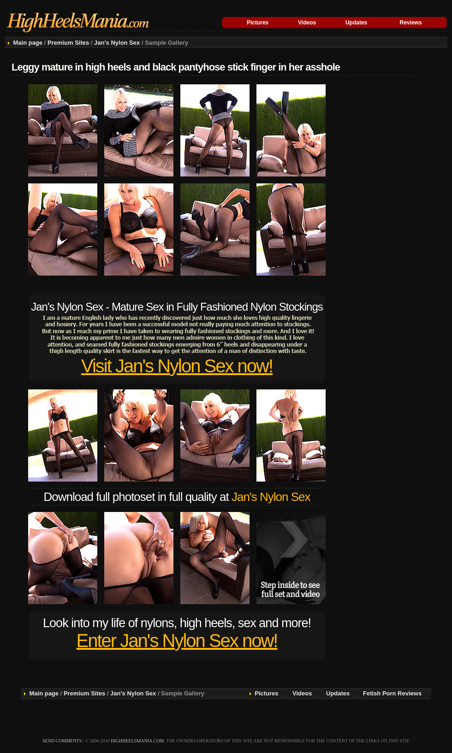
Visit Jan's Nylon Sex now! (177, 366)
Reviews (411, 22)
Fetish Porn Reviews (392, 693)
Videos (307, 22)
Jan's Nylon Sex (117, 42)
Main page (27, 42)
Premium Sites (68, 42)
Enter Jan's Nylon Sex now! (177, 640)
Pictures (257, 22)
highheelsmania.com (137, 740)
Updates (356, 22)
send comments (62, 740)
